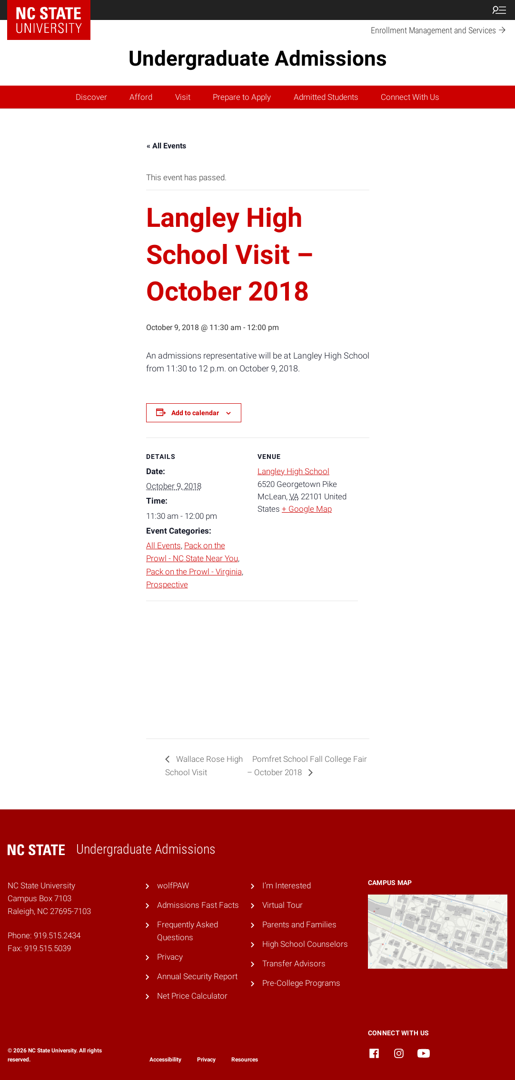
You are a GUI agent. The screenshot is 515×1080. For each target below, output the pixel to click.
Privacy (170, 957)
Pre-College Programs (301, 983)
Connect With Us (410, 97)
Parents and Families (299, 924)
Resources (244, 1059)
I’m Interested (286, 885)
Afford (140, 97)
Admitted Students (326, 97)
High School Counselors (305, 944)
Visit (182, 97)
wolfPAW (173, 885)
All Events (163, 545)
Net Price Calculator (192, 996)
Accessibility (165, 1059)
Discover (91, 97)
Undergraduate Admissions (258, 58)
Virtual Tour (282, 905)
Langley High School (293, 471)
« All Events (166, 145)
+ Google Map (307, 509)
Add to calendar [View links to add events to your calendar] (195, 413)
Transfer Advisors (294, 963)
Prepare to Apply (242, 97)
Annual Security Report (197, 976)
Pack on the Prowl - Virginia (194, 571)
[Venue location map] (196, 666)
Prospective (167, 584)
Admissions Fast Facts (198, 905)
